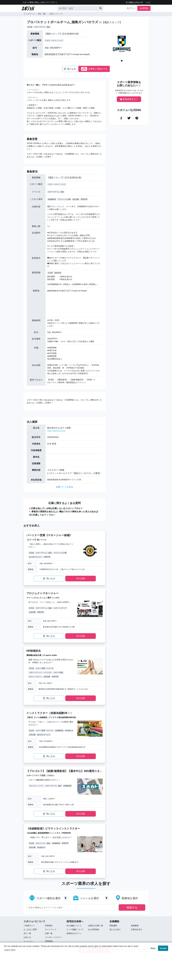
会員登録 (144, 8)
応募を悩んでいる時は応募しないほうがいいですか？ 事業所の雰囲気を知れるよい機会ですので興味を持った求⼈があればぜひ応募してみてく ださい (63, 511)
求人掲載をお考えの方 (134, 2)
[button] (103, 47)
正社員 (29, 27)
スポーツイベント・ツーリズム (40, 672)
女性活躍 (75, 199)
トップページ (29, 14)
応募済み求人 (136, 929)
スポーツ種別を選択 (45, 898)
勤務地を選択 (127, 898)
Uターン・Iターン (35, 677)
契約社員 (58, 273)
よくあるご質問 (30, 929)
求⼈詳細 (80, 578)
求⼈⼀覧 (27, 933)
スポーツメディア (60, 608)
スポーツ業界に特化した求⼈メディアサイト (40, 2)
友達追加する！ (129, 99)
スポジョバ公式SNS (129, 110)
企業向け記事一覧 (95, 926)
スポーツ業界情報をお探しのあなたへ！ (129, 84)
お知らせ (27, 937)
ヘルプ (147, 2)
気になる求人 (115, 929)
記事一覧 (49, 933)
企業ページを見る (64, 487)
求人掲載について (74, 926)
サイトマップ (50, 929)
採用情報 (49, 941)
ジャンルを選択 (86, 898)
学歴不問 (84, 199)
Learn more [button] (9, 950)
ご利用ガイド (29, 926)
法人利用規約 (93, 929)
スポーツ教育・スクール (44, 668)
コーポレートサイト (53, 937)
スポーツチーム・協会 (42, 27)
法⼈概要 (32, 421)
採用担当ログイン (74, 933)
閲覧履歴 (113, 926)
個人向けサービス (43, 735)
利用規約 (49, 926)
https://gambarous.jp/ (56, 431)
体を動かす (69, 730)
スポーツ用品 (58, 672)
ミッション (28, 941)
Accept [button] (163, 948)
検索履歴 (135, 926)
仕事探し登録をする (94, 69)
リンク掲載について (75, 929)
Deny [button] (152, 948)
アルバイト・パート (36, 786)
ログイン (131, 8)
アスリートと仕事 (64, 199)
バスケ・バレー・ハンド (54, 40)
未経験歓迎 (52, 199)
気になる (70, 69)
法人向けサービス (35, 557)
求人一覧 (41, 14)
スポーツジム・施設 (43, 843)
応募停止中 (84, 69)
